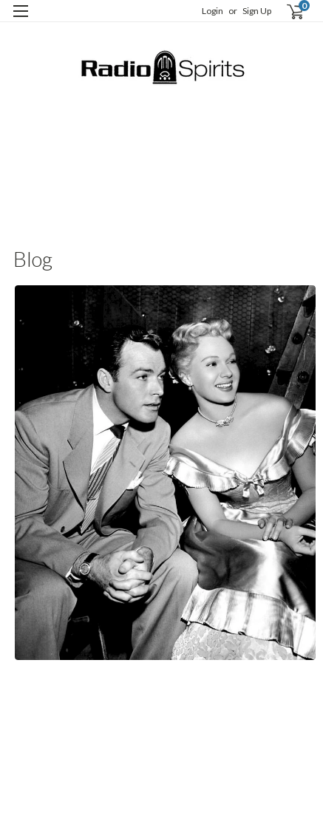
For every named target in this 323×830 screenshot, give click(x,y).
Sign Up (256, 10)
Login (212, 10)
